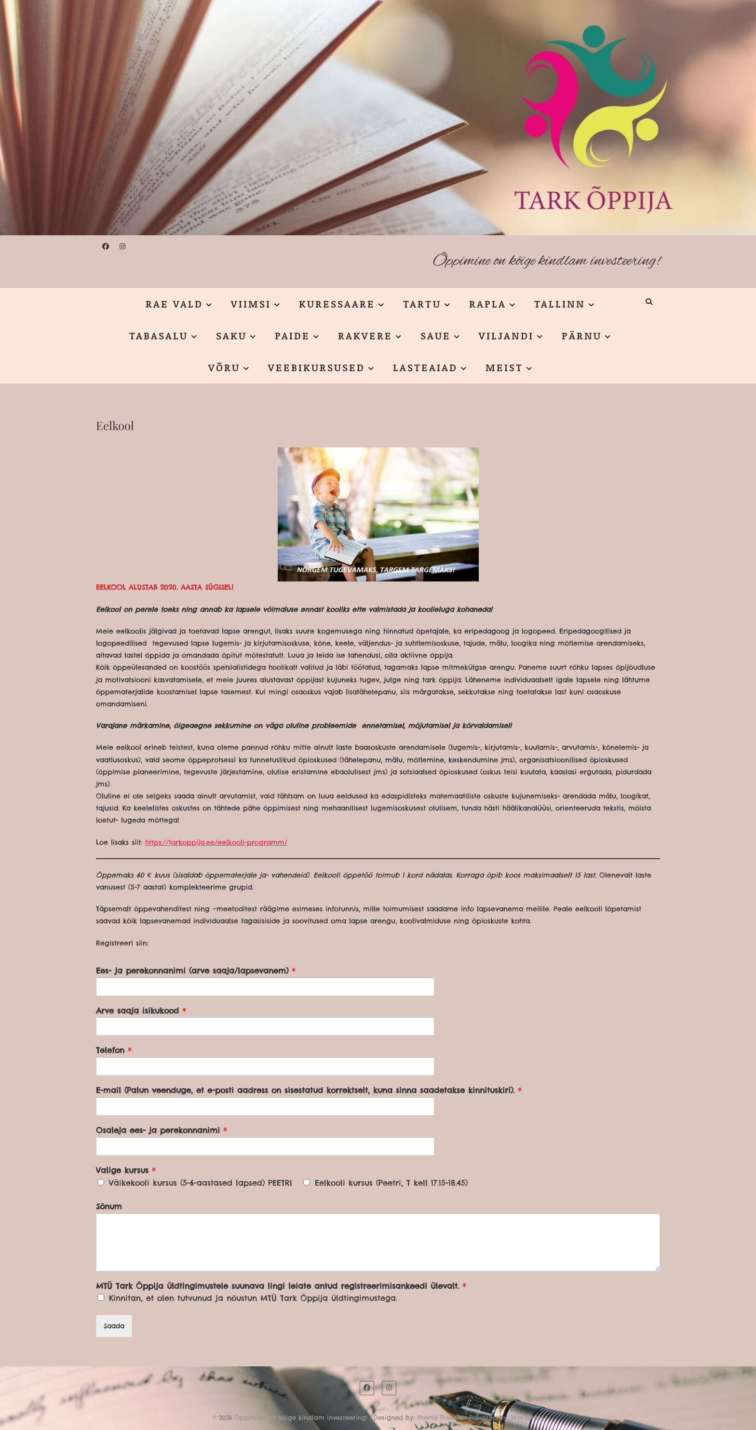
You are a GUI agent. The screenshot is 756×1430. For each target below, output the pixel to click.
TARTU (422, 303)
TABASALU (158, 335)
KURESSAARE (337, 303)
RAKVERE (365, 335)
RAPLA (487, 303)
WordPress (527, 1417)
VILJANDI (506, 335)
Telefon (114, 1050)
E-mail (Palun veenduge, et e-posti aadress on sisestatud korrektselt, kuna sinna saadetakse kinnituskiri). (309, 1090)
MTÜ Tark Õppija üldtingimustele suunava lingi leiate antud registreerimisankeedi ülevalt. (281, 1286)
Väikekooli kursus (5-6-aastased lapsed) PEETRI (200, 1182)
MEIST (504, 367)
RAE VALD (174, 303)
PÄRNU (582, 335)
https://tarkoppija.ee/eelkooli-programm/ (216, 842)
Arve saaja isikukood (141, 1010)
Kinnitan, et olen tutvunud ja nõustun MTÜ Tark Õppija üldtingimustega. (253, 1298)
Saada (114, 1326)
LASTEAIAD (425, 367)
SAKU (231, 335)
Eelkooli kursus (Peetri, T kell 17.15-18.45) (391, 1182)
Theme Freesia (440, 1417)
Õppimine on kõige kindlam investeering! (546, 261)
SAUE (435, 335)
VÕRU (224, 367)
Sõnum (109, 1206)
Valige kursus (126, 1170)
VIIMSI (251, 303)
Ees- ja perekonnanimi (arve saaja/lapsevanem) (196, 970)
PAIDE (292, 335)
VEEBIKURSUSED (316, 367)
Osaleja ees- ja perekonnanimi (161, 1130)
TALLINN (559, 303)
